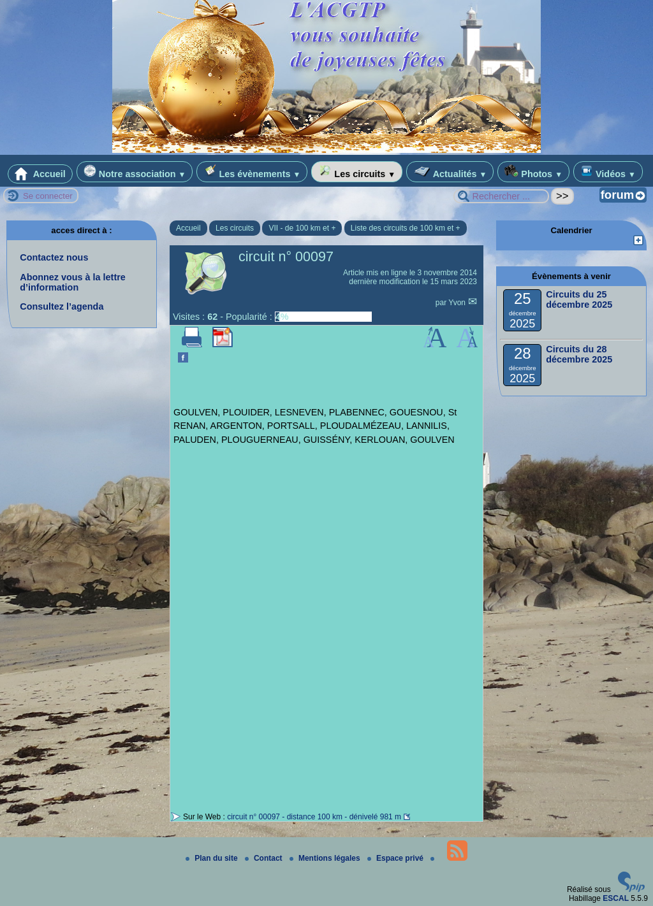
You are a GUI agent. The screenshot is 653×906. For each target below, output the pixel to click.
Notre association (135, 171)
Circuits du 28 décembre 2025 (579, 354)
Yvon (457, 302)
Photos (533, 171)
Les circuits (356, 171)
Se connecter (48, 196)
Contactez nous (54, 257)
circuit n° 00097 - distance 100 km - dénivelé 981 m (314, 816)
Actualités (450, 171)
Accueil (40, 174)
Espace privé (396, 858)
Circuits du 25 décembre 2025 (579, 299)
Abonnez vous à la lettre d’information (73, 282)
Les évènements (251, 171)
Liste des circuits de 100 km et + (405, 228)
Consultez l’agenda (61, 306)
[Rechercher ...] (501, 196)
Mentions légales (326, 858)
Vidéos (608, 171)
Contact (264, 858)
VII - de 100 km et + (301, 228)
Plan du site (213, 858)
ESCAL (616, 898)
